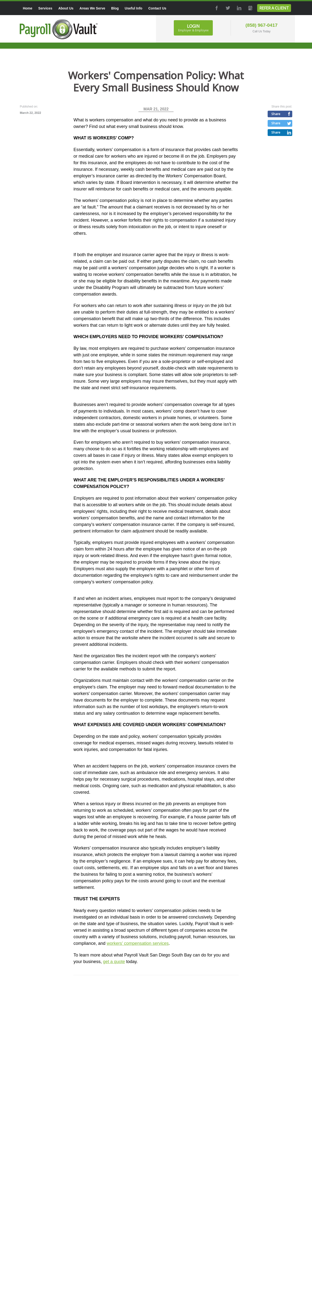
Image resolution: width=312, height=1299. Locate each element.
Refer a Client (274, 8)
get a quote (114, 961)
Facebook (216, 8)
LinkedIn (239, 8)
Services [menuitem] (45, 8)
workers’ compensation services (138, 943)
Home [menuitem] (27, 8)
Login (193, 27)
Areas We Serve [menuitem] (92, 8)
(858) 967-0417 (261, 25)
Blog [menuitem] (115, 8)
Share (275, 114)
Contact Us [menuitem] (157, 8)
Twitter (227, 8)
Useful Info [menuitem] (133, 8)
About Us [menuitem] (65, 8)
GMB (250, 8)
